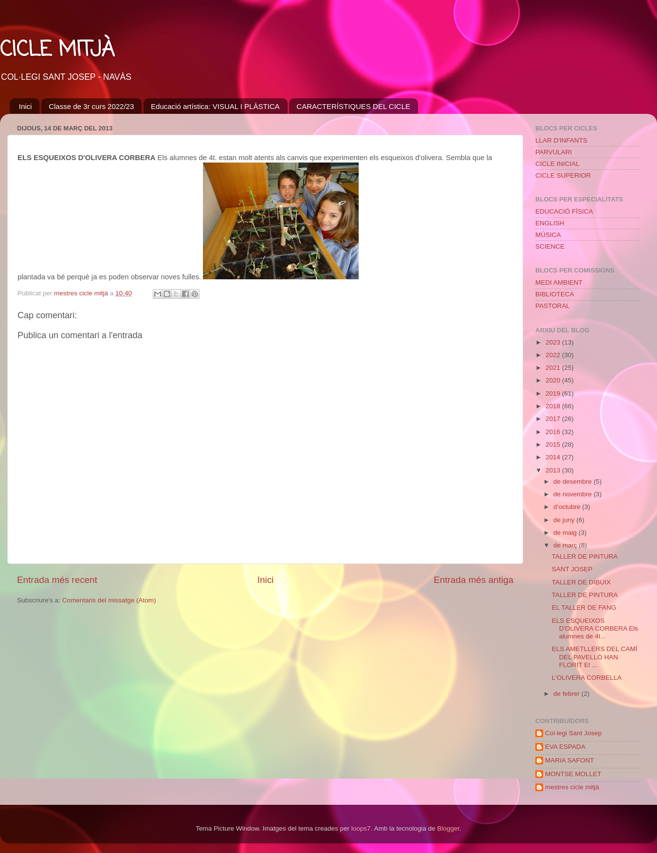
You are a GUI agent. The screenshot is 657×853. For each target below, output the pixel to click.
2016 (554, 432)
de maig (566, 532)
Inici (25, 106)
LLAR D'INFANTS (561, 140)
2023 (554, 342)
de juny (564, 520)
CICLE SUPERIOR (563, 175)
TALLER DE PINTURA (585, 556)
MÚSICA (548, 234)
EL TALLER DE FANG (584, 607)
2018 (554, 406)
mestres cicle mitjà (572, 787)
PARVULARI (553, 152)
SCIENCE (550, 246)
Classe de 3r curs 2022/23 (91, 106)
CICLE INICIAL (557, 163)
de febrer (567, 693)
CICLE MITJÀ (57, 50)
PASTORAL (552, 305)
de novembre (573, 494)
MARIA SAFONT (569, 760)
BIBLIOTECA (554, 294)
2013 (554, 470)
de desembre (573, 481)
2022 (554, 355)
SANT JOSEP (572, 569)
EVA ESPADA (565, 746)
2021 (554, 367)
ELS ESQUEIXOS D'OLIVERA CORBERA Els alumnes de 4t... (595, 628)
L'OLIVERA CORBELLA (587, 677)
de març (566, 545)
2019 (554, 393)
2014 (554, 457)
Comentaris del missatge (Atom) (109, 600)
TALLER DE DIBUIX (581, 582)
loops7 (361, 828)
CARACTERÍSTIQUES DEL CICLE (353, 106)
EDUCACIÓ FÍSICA (564, 211)
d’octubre (567, 506)
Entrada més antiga (473, 580)
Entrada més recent (57, 580)
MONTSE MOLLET (573, 774)
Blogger (448, 828)
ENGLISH (549, 223)
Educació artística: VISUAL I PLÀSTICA (215, 106)
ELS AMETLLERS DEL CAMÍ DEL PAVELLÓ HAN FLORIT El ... (595, 656)
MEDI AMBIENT (559, 282)
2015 (554, 444)
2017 (554, 418)
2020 (554, 380)
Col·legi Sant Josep (573, 733)
